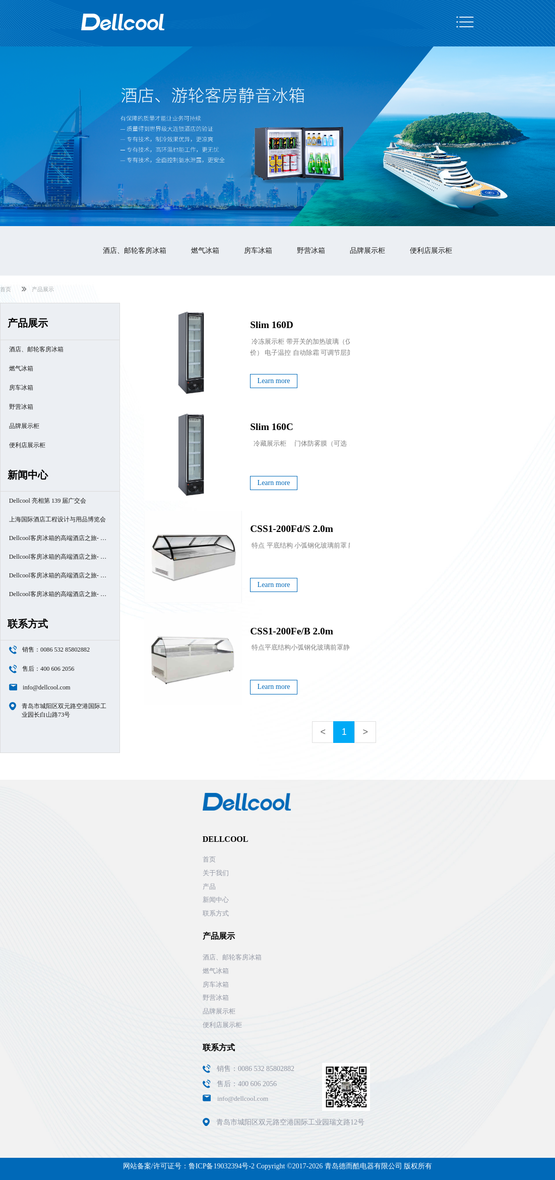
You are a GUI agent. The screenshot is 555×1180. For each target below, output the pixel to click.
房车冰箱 (258, 250)
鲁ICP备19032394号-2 (222, 1166)
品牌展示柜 (367, 250)
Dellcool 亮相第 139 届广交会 (48, 500)
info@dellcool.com (47, 687)
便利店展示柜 (431, 250)
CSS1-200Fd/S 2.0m (291, 528)
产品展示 (43, 289)
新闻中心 (216, 899)
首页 (5, 289)
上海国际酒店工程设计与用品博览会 (57, 519)
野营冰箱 (311, 250)
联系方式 (216, 913)
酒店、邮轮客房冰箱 (134, 250)
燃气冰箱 (205, 250)
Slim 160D (271, 324)
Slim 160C (271, 426)
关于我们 (216, 873)
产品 (209, 886)
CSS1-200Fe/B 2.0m (291, 631)
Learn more (274, 381)
